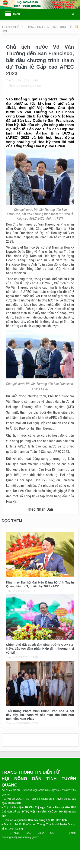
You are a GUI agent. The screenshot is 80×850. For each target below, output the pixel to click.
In (12, 85)
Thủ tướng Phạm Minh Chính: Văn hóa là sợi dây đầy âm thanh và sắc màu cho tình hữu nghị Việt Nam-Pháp (40, 714)
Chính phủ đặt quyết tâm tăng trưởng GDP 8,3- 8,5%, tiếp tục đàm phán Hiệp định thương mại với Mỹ (40, 648)
